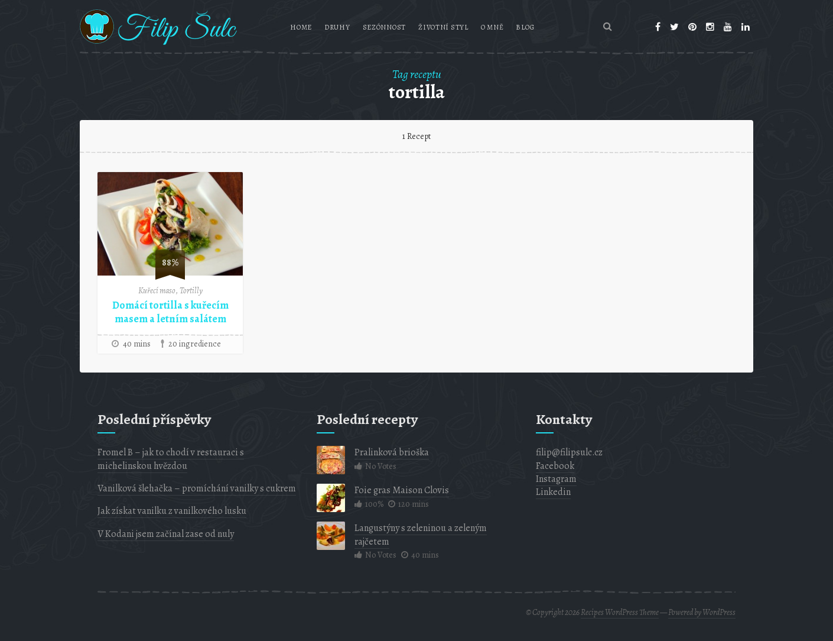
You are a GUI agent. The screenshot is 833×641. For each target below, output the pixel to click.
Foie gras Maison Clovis (401, 490)
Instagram (556, 478)
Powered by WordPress (702, 612)
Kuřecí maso (156, 290)
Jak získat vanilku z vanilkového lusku (171, 510)
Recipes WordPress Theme (620, 612)
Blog (525, 27)
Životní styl (443, 27)
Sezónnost (384, 27)
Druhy (337, 27)
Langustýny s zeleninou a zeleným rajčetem (420, 535)
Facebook (555, 465)
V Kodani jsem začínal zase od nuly (165, 533)
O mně (492, 27)
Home (301, 27)
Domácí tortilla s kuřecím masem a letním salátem (170, 312)
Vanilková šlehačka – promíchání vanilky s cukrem (196, 488)
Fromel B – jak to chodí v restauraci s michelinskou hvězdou (170, 459)
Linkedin (553, 491)
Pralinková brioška (391, 452)
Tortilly (191, 290)
